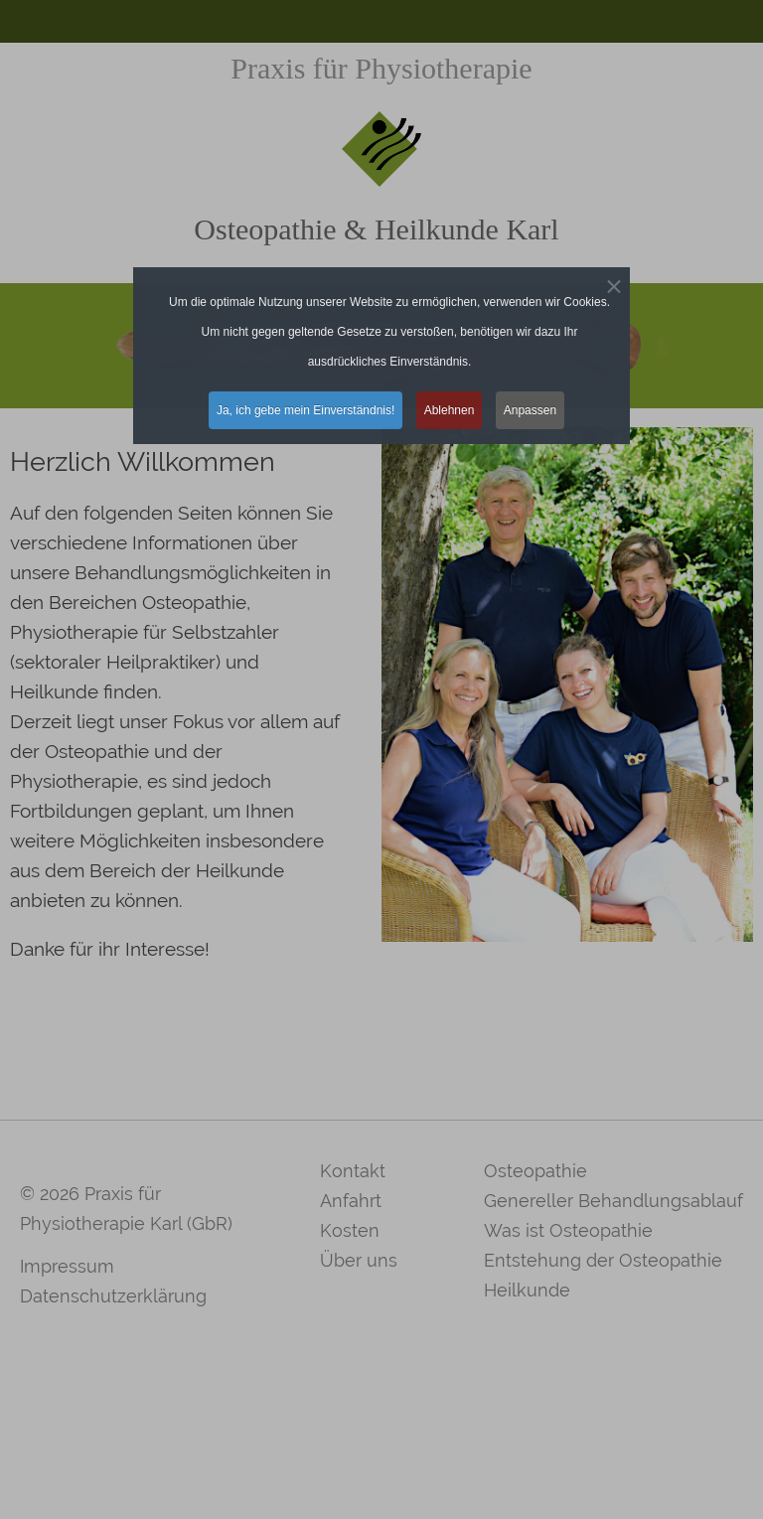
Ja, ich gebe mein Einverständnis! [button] (305, 410)
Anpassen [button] (530, 410)
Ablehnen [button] (449, 410)
